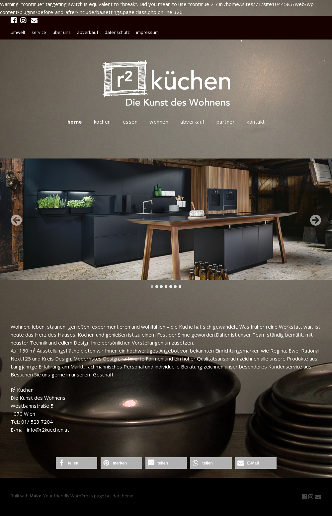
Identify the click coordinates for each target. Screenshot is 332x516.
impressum (147, 32)
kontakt (256, 121)
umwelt (18, 32)
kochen (102, 121)
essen (130, 121)
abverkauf (87, 32)
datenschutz (117, 32)
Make (36, 496)
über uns (61, 32)
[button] (76, 463)
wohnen (158, 121)
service (39, 32)
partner (225, 121)
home (74, 121)
